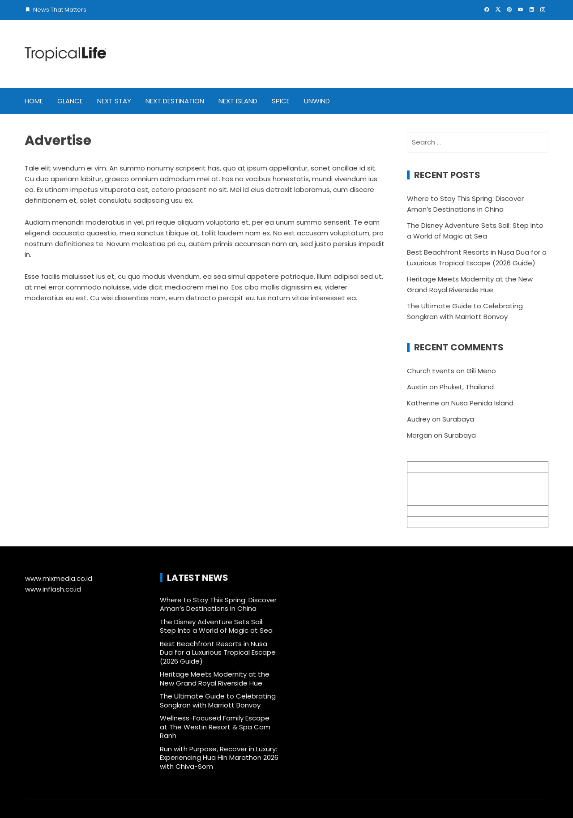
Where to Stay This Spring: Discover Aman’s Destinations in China (218, 604)
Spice (281, 101)
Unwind (317, 101)
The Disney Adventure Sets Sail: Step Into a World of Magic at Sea (216, 626)
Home (34, 101)
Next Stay (114, 101)
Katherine (423, 403)
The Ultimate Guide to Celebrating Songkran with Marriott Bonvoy (218, 700)
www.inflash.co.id (53, 589)
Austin (417, 387)
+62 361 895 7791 (434, 522)
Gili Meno (481, 370)
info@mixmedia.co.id (441, 511)
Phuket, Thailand (467, 387)
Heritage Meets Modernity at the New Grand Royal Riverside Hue (214, 678)
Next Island (237, 101)
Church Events (430, 370)
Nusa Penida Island (482, 403)
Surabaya (458, 419)
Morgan (419, 435)
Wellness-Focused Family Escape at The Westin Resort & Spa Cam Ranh (215, 726)
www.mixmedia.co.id (58, 578)
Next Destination (174, 101)
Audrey (418, 419)
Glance (70, 101)
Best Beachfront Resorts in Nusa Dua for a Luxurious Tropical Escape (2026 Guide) (218, 652)
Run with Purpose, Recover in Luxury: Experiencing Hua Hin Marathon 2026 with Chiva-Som (219, 757)
